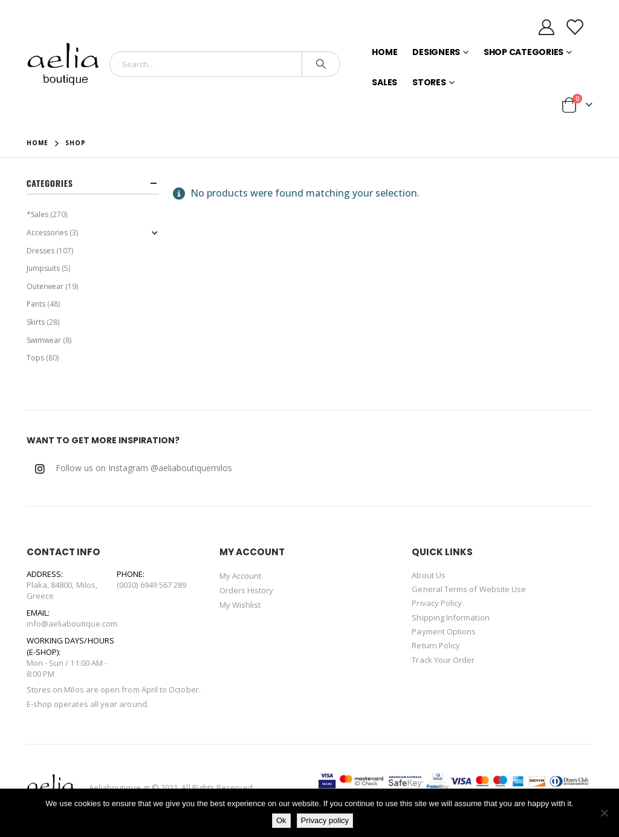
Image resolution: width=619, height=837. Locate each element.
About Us (429, 575)
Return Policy (436, 645)
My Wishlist (240, 604)
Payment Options (444, 631)
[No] (604, 813)
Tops (35, 358)
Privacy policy (325, 820)
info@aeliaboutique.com (72, 623)
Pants (36, 304)
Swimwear (44, 340)
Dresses (40, 251)
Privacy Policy (437, 603)
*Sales (37, 214)
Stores (429, 82)
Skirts (36, 322)
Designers (436, 52)
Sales (384, 82)
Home (384, 52)
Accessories (47, 232)
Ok (281, 820)
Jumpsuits (43, 268)
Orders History (246, 590)
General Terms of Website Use (469, 589)
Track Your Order (443, 659)
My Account (240, 575)
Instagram (40, 469)
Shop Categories (523, 52)
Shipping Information (450, 617)
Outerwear (45, 286)
